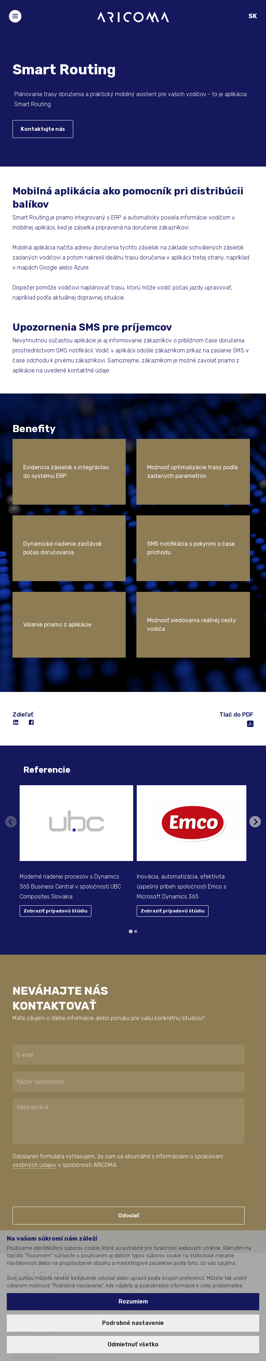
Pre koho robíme (33, 1217)
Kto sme (22, 1193)
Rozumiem (133, 1301)
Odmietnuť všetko (133, 1344)
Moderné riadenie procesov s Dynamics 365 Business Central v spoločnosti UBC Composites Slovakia (70, 783)
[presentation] (55, 1085)
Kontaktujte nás (43, 129)
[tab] (130, 828)
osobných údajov (34, 1062)
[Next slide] (255, 718)
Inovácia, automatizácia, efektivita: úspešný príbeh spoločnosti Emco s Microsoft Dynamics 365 (181, 783)
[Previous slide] (10, 718)
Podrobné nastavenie (133, 1323)
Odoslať (128, 1112)
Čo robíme (25, 1205)
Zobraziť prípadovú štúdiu (55, 808)
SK (253, 16)
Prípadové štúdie (33, 1230)
